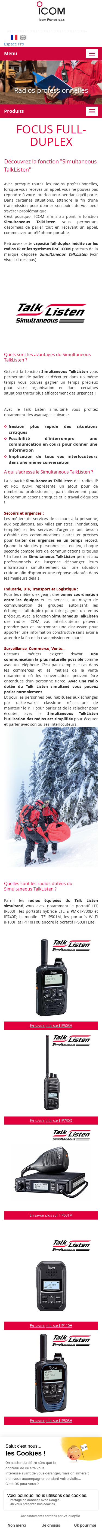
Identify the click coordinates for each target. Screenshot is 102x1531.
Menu (10, 53)
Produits (14, 111)
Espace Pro (14, 44)
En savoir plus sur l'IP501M (51, 1215)
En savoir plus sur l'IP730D (51, 1120)
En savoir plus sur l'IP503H (51, 1025)
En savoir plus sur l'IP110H (51, 1325)
